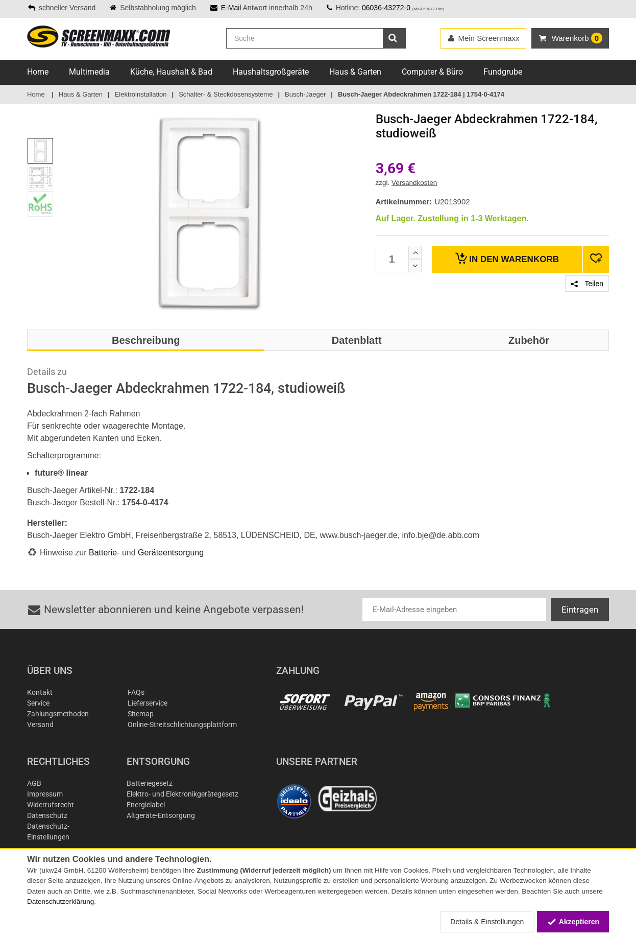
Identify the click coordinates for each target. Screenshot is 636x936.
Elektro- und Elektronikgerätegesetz (182, 794)
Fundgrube (502, 72)
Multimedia (89, 72)
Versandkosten (414, 182)
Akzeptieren (573, 922)
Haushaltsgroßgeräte (271, 72)
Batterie (103, 552)
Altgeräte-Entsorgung (161, 815)
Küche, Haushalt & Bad (171, 72)
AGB (34, 783)
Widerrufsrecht (50, 805)
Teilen (587, 283)
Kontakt (40, 692)
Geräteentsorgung (171, 552)
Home (37, 72)
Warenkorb (507, 258)
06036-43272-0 (386, 8)
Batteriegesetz (150, 783)
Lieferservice (147, 703)
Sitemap (141, 714)
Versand (40, 724)
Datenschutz (47, 815)
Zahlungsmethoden (58, 714)
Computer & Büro (432, 72)
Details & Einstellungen (487, 922)
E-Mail (231, 8)
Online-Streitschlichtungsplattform (182, 724)
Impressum (45, 794)
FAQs (136, 692)
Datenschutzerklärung (60, 901)
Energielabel (146, 805)
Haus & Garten (355, 72)
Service (38, 703)
